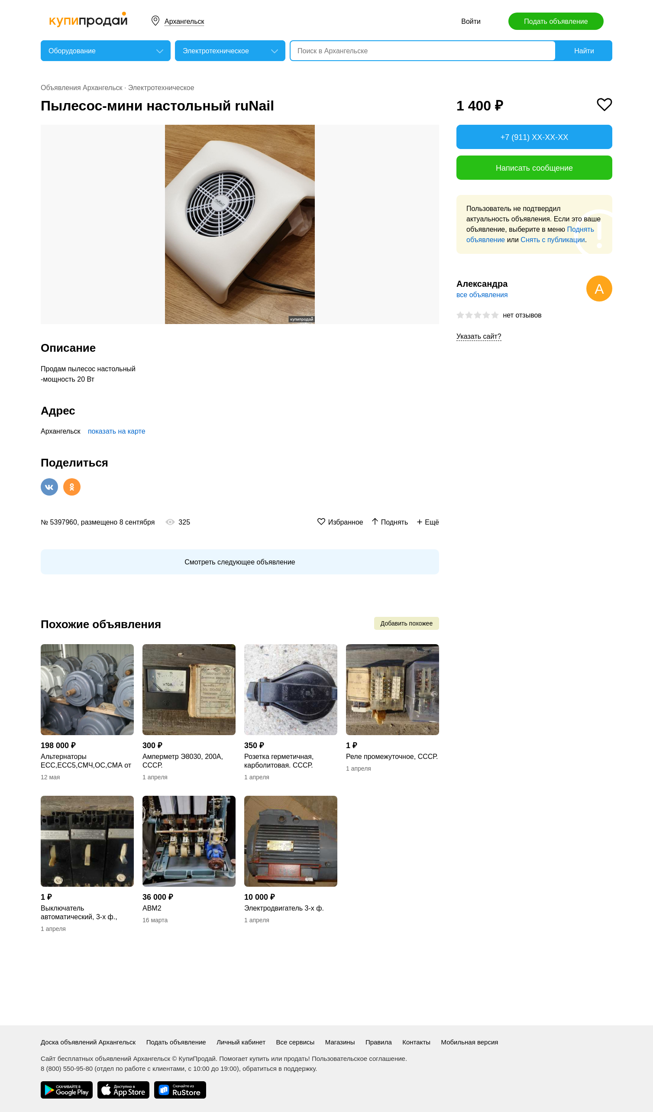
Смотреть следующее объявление (239, 562)
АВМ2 (152, 908)
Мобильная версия (469, 1042)
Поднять (394, 522)
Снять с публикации (552, 239)
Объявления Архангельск (81, 87)
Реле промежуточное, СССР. (392, 756)
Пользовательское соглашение (358, 1058)
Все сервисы (295, 1042)
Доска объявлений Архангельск (88, 1042)
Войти (471, 21)
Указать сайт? (478, 336)
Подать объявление (556, 21)
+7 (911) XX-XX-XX (535, 137)
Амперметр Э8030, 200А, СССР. (182, 761)
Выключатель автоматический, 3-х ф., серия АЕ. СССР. (79, 913)
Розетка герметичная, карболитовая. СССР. (279, 761)
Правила (378, 1042)
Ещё (432, 522)
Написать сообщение (534, 168)
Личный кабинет (241, 1042)
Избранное (345, 522)
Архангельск (184, 21)
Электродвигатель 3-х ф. (284, 908)
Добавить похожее (407, 623)
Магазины (340, 1042)
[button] (431, 132)
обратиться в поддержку (278, 1068)
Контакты (416, 1042)
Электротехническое (161, 87)
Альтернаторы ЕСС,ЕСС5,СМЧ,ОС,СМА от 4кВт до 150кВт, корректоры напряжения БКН (86, 761)
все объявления (482, 294)
